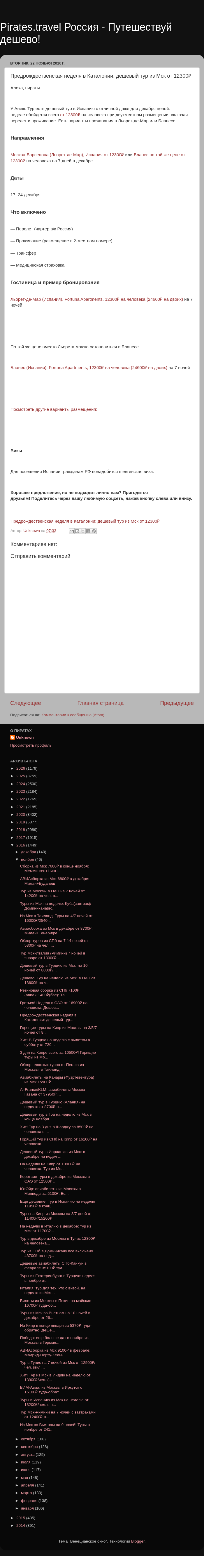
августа (28, 1454)
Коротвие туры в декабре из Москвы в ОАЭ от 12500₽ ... (55, 1178)
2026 (21, 768)
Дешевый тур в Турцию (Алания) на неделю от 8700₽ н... (52, 1104)
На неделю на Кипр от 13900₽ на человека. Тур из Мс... (50, 1166)
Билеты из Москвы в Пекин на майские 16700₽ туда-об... (55, 1303)
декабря (29, 852)
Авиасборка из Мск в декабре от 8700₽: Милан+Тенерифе (56, 930)
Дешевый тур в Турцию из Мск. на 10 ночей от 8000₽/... (54, 967)
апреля (28, 1485)
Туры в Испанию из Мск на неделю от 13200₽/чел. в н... (54, 1402)
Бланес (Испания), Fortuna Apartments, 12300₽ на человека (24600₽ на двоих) (88, 367)
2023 (21, 791)
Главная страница (101, 703)
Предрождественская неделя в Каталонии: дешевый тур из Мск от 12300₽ (85, 521)
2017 (21, 837)
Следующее (25, 703)
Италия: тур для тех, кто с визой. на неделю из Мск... (52, 1290)
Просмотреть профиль (31, 745)
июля (26, 1462)
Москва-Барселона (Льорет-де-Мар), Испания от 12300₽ (67, 154)
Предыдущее (177, 703)
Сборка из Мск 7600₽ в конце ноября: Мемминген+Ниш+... (54, 868)
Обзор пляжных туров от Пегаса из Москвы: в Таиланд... (52, 1067)
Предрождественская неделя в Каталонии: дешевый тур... (48, 1017)
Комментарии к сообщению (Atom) (72, 715)
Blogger (138, 1541)
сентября (30, 1446)
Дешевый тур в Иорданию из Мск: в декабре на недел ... (52, 1154)
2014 (21, 1525)
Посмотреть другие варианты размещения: (53, 409)
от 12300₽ (70, 114)
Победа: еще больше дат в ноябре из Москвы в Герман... (54, 1340)
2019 (21, 822)
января (28, 1508)
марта (27, 1493)
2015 (21, 1518)
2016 (21, 845)
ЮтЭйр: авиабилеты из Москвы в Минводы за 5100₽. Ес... (50, 1191)
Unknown (25, 737)
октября (28, 1439)
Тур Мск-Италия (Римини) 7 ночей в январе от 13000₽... (52, 955)
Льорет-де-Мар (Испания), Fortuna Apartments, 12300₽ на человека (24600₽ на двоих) (96, 299)
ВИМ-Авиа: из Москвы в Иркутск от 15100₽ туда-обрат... (52, 1389)
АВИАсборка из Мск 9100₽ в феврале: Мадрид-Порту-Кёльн (55, 1352)
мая (25, 1477)
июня (26, 1470)
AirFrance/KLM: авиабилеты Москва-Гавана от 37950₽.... (53, 1091)
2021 (21, 807)
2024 (21, 784)
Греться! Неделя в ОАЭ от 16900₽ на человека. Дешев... (53, 1005)
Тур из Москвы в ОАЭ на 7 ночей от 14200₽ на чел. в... (52, 893)
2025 (21, 776)
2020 (21, 814)
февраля (29, 1500)
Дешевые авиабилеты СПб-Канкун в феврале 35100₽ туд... (53, 1265)
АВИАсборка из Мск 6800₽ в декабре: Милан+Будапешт (54, 881)
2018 (21, 829)
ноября (28, 859)
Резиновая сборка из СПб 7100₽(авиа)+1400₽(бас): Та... (49, 992)
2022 (21, 799)
